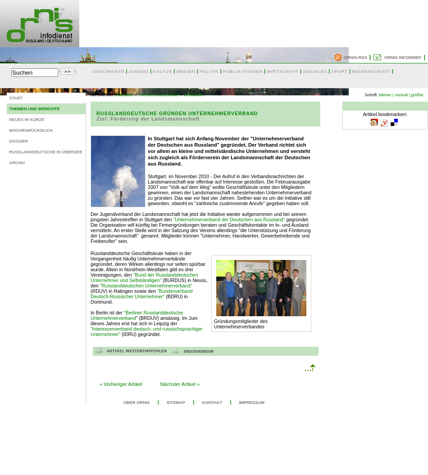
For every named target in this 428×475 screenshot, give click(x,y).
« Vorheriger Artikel (121, 384)
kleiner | (386, 95)
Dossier (18, 141)
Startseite (124, 95)
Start (16, 98)
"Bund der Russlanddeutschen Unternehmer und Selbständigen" (144, 277)
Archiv (17, 163)
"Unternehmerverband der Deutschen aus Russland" (229, 219)
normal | (402, 95)
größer (417, 95)
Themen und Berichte (34, 109)
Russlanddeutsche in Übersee (45, 152)
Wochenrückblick (31, 130)
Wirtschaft (193, 95)
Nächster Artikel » (180, 384)
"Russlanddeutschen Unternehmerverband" (146, 285)
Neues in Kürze (27, 119)
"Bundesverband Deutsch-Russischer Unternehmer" (142, 293)
